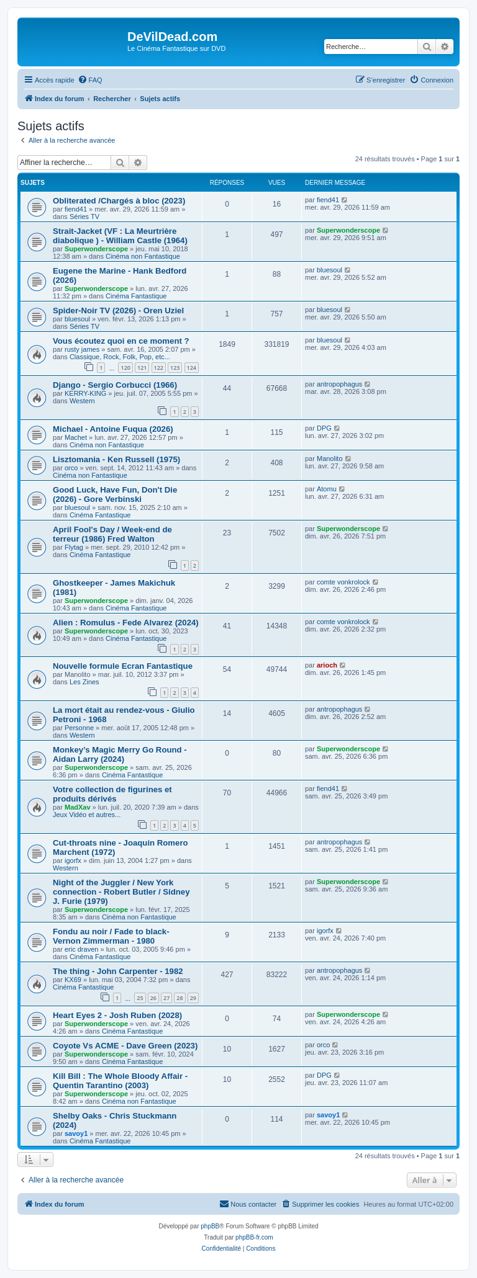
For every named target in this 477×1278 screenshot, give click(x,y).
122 (158, 368)
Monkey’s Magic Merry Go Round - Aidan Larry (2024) (120, 754)
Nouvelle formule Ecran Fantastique (123, 666)
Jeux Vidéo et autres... (86, 814)
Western (82, 400)
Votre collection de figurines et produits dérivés (112, 794)
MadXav (78, 807)
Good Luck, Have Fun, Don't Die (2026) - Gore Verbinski (115, 494)
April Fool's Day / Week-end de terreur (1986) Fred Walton (112, 534)
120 (125, 368)
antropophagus (339, 384)
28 (179, 998)
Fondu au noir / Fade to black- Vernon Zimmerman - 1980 (111, 936)
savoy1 (76, 1133)
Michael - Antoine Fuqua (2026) (113, 429)
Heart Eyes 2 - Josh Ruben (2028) (117, 1015)
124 (191, 368)
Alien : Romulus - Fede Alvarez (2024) (126, 622)
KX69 (73, 979)
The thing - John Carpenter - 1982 (118, 971)
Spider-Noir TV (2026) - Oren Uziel (118, 310)
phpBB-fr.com (254, 1237)
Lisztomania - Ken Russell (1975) (116, 459)
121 (142, 368)
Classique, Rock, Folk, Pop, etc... (120, 356)
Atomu (327, 489)
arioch (327, 665)
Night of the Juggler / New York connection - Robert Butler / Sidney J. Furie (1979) (121, 892)
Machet (76, 437)
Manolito (330, 458)
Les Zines (84, 682)
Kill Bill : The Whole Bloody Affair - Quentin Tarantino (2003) (120, 1080)
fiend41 (76, 209)
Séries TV (84, 216)
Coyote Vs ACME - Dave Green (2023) (125, 1045)
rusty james (82, 349)
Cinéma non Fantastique (143, 256)
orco (71, 467)
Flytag (74, 547)
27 (166, 998)
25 (140, 998)
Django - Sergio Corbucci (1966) (115, 385)
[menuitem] (90, 80)
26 (153, 998)
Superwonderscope (96, 248)
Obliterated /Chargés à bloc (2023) (119, 200)
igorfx (73, 860)
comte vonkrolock (343, 582)
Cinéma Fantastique (136, 296)
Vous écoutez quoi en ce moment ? (121, 341)
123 (174, 368)
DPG (324, 428)
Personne (79, 727)
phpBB (210, 1226)
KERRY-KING (85, 393)
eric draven (81, 949)
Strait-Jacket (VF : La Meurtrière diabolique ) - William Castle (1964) (120, 235)
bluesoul (329, 270)
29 (193, 998)
